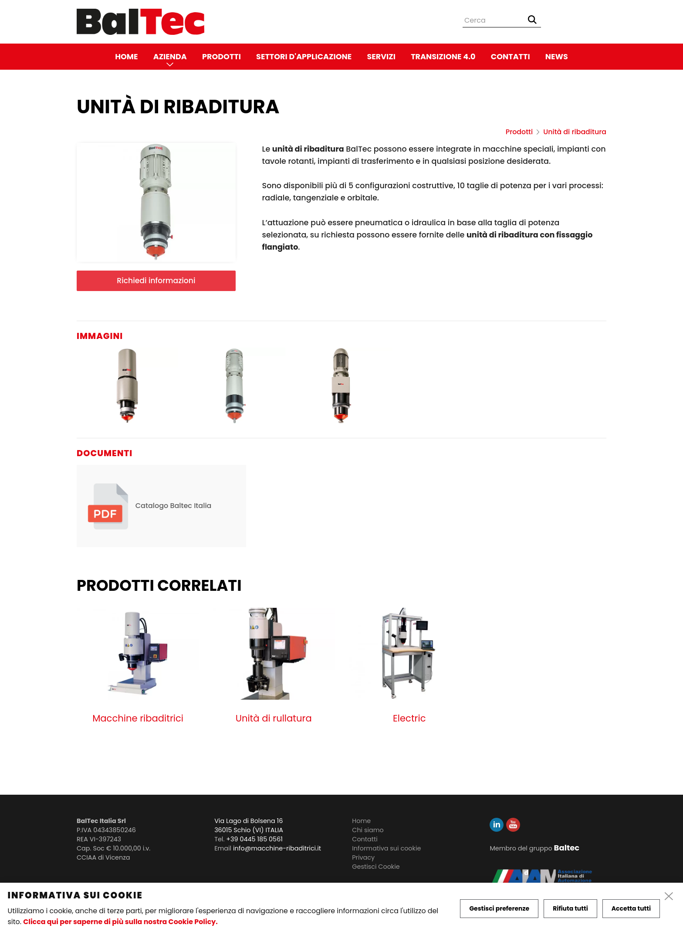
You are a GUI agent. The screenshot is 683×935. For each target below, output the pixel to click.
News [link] (556, 56)
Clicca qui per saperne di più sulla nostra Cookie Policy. (120, 922)
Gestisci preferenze (499, 908)
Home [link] (126, 56)
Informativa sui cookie (386, 848)
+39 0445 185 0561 (254, 839)
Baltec (567, 847)
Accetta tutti (631, 908)
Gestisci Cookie (375, 866)
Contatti (365, 839)
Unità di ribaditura (574, 132)
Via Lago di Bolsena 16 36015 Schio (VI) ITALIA (248, 825)
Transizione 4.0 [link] (443, 56)
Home (361, 820)
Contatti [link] (510, 56)
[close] (669, 896)
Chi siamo (368, 830)
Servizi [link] (381, 56)
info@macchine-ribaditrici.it (277, 848)
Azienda (170, 56)
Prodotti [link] (221, 56)
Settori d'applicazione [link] (304, 56)
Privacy (363, 857)
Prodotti (519, 132)
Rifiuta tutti (570, 908)
